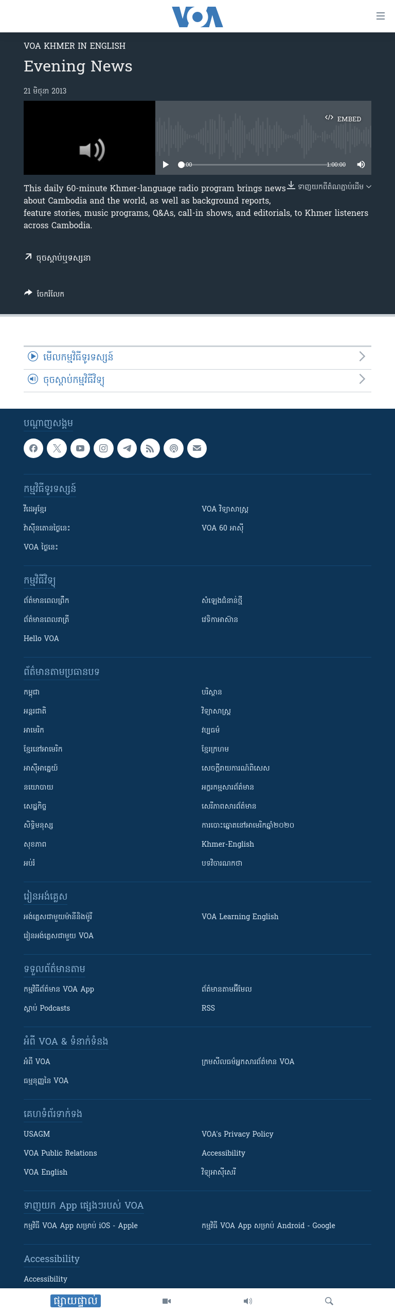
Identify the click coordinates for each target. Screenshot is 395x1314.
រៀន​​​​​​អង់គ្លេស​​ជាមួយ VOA (59, 936)
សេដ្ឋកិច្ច (35, 806)
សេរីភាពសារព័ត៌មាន (229, 806)
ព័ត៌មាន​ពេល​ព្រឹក (46, 601)
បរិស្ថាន (212, 692)
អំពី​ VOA (37, 1062)
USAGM (37, 1134)
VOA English (45, 1172)
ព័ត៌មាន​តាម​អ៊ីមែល (227, 989)
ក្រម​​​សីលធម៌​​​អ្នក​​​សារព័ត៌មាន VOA (248, 1062)
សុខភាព (35, 845)
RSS (208, 1008)
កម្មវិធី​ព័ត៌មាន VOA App (59, 989)
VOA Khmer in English (74, 47)
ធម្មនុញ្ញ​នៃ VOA (46, 1081)
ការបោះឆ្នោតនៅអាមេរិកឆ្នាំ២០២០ (248, 825)
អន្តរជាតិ (35, 711)
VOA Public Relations (60, 1153)
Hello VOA (41, 639)
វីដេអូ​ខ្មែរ (35, 509)
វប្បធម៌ (211, 730)
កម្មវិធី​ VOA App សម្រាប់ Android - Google (268, 1226)
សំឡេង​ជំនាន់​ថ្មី (222, 601)
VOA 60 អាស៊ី (223, 528)
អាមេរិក (34, 730)
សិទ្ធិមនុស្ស (38, 825)
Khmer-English (228, 845)
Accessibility (223, 1153)
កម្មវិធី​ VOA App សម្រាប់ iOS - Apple (81, 1226)
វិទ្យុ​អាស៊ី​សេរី (219, 1172)
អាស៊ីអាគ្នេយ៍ (41, 768)
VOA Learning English (240, 917)
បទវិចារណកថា (222, 864)
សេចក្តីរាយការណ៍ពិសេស (236, 768)
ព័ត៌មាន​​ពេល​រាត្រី (46, 620)
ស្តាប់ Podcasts (47, 1008)
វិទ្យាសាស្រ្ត (216, 711)
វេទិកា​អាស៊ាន (220, 620)
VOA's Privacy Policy (238, 1134)
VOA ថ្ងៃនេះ (41, 547)
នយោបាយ (38, 787)
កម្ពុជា (32, 692)
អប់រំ (29, 864)
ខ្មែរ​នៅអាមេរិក (43, 749)
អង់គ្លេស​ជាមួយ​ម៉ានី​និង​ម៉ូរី (58, 917)
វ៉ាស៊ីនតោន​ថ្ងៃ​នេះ (47, 528)
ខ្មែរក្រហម (215, 749)
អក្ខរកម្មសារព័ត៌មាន (228, 787)
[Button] (44, 296)
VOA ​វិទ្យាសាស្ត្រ (225, 509)
